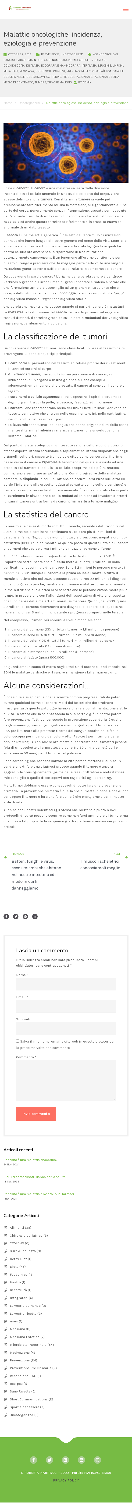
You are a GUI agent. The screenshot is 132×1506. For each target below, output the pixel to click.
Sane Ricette (20, 1391)
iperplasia (89, 66)
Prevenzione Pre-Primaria (30, 1368)
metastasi (11, 71)
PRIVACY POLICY (66, 1480)
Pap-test (59, 71)
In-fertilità (18, 1290)
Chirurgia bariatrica (26, 1235)
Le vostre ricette (23, 1313)
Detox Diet (18, 1259)
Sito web (23, 1019)
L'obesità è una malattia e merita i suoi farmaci (39, 1194)
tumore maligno (59, 82)
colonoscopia (14, 66)
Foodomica (19, 1274)
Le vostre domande (25, 1305)
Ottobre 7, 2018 (19, 54)
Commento (26, 1057)
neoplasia (26, 71)
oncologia (44, 71)
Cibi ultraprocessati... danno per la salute (34, 1177)
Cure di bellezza (23, 1251)
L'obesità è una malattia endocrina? (30, 1160)
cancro (9, 60)
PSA (108, 71)
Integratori (19, 1298)
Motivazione (20, 1352)
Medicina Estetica (24, 1337)
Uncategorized (72, 54)
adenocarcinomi (105, 54)
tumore (40, 82)
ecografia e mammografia (60, 66)
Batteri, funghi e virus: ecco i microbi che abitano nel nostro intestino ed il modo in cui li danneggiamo (36, 875)
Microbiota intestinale (28, 1344)
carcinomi (51, 60)
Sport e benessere (24, 1407)
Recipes (16, 1383)
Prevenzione (50, 54)
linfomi (118, 66)
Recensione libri (23, 1376)
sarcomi (38, 77)
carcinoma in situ (29, 60)
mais (14, 1321)
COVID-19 (17, 1243)
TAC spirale (83, 77)
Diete (14, 1266)
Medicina (17, 1329)
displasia (33, 66)
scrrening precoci (60, 77)
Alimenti (17, 1227)
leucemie (104, 66)
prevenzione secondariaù (86, 71)
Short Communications (29, 1399)
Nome (22, 975)
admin (86, 82)
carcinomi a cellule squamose (83, 60)
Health (15, 1282)
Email (22, 997)
